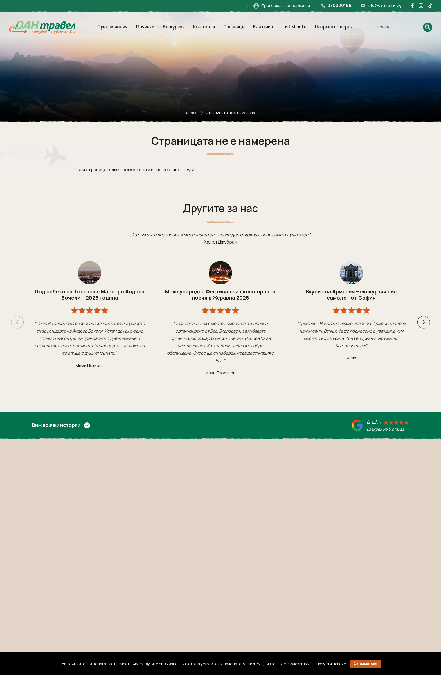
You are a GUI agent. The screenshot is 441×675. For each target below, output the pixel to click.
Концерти (204, 27)
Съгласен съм (365, 663)
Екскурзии (174, 27)
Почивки (145, 27)
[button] (423, 322)
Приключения (113, 27)
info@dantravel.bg (381, 5)
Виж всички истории (61, 425)
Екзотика (263, 27)
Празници (234, 27)
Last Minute (294, 27)
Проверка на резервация (281, 6)
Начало (190, 112)
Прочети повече (331, 663)
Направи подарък (334, 27)
